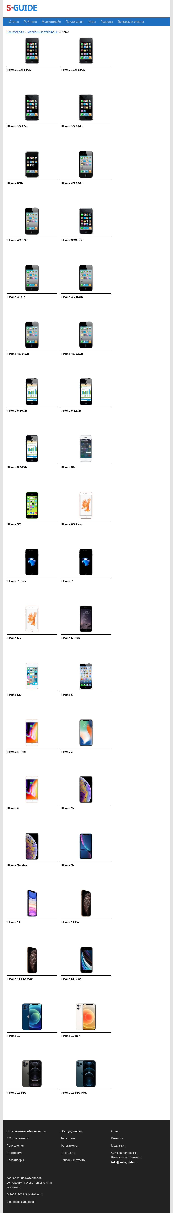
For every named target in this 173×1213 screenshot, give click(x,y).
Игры (82, 21)
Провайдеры (15, 1160)
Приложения (67, 21)
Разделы (95, 21)
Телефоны (68, 1138)
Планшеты (68, 1152)
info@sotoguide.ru (124, 1162)
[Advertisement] (103, 8)
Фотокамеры (69, 1145)
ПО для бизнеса (18, 1138)
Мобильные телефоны (42, 31)
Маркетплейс (46, 21)
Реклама (117, 1138)
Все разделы (15, 31)
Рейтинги (27, 21)
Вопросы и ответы (117, 21)
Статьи (13, 21)
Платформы (15, 1152)
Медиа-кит (118, 1145)
